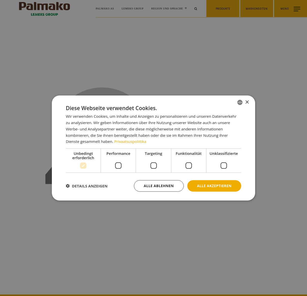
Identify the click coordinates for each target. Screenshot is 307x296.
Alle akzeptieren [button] (214, 185)
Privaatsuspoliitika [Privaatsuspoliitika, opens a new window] (130, 141)
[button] (87, 186)
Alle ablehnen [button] (159, 185)
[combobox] (239, 102)
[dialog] (153, 148)
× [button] (247, 102)
